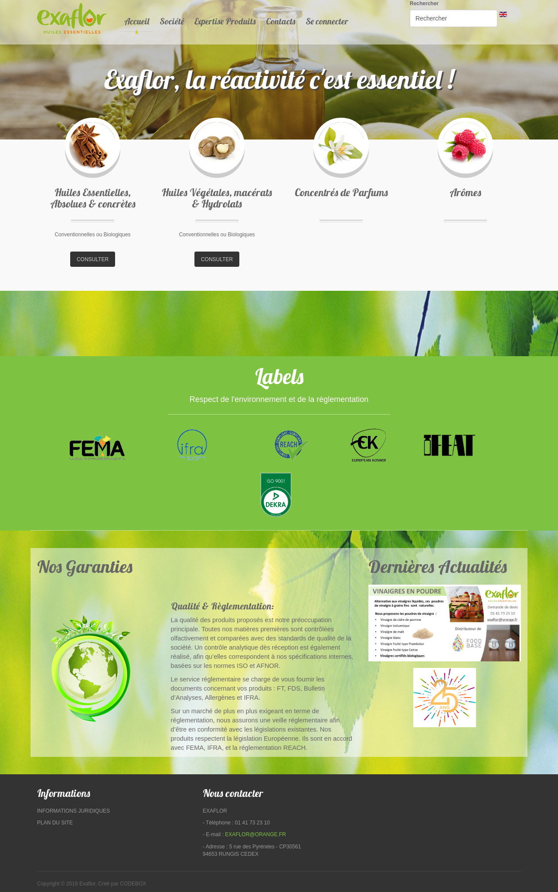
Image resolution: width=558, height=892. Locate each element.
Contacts (280, 21)
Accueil (136, 21)
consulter (93, 259)
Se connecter (327, 21)
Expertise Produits (224, 21)
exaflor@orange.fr (255, 834)
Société (172, 21)
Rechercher (424, 3)
